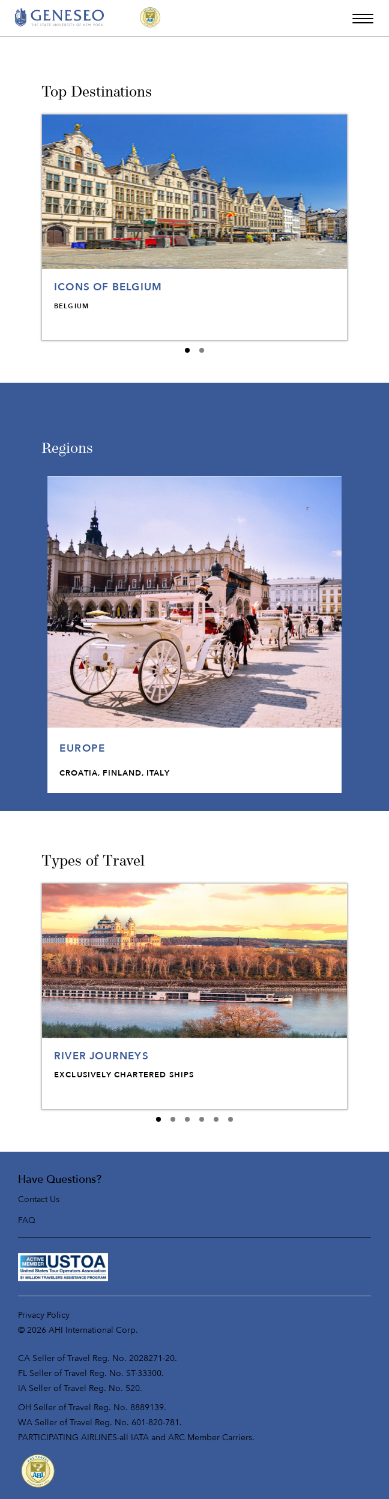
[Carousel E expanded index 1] (172, 1119)
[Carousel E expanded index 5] (230, 1119)
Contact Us (38, 1199)
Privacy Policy (44, 1315)
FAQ (26, 1220)
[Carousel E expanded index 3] (201, 1119)
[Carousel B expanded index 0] (187, 350)
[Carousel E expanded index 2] (187, 1119)
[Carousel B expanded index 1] (201, 350)
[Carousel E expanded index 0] (158, 1119)
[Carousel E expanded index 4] (216, 1119)
